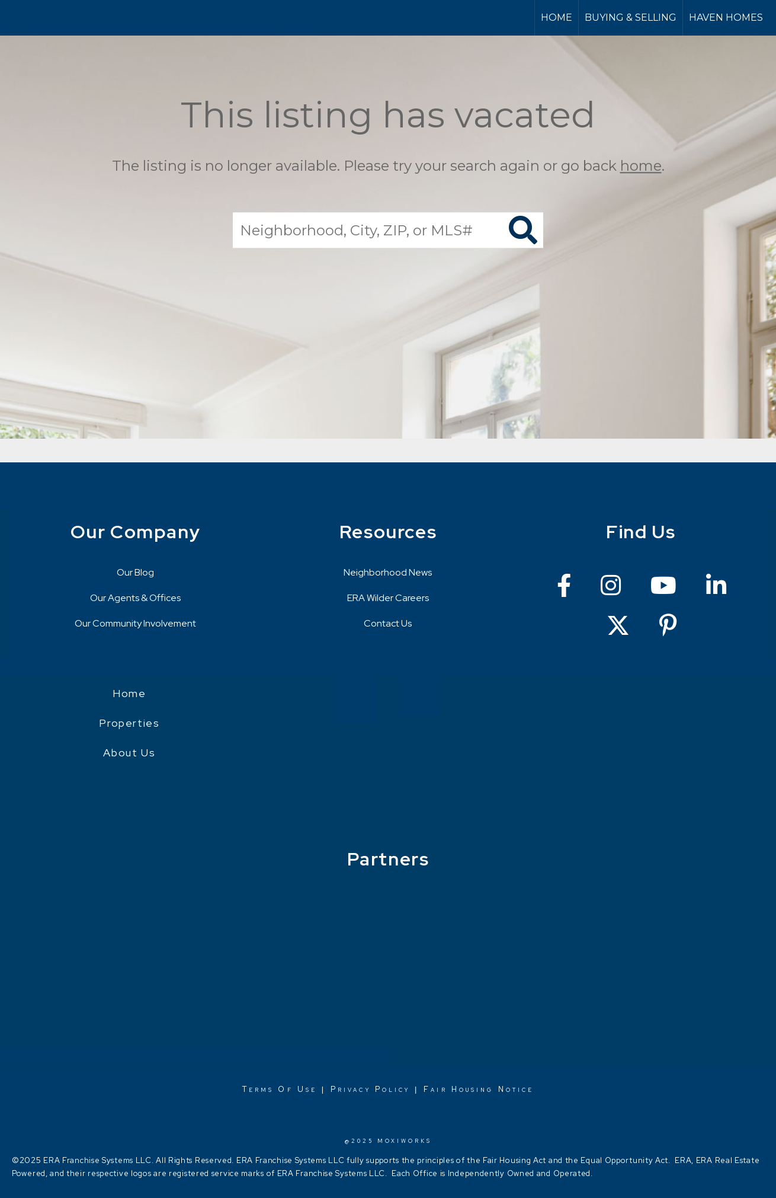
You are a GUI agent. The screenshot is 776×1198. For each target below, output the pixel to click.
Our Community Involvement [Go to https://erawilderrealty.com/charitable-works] (135, 623)
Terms (258, 1089)
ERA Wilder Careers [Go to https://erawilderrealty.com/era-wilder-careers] (388, 598)
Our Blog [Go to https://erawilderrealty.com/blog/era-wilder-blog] (135, 572)
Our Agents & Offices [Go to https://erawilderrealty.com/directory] (135, 598)
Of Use (295, 1089)
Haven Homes (726, 17)
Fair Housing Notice (479, 1089)
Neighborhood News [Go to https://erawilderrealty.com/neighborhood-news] (388, 572)
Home (556, 17)
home (641, 165)
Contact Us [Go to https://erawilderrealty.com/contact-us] (388, 623)
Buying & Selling (630, 17)
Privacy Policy (370, 1089)
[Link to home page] (15, 18)
